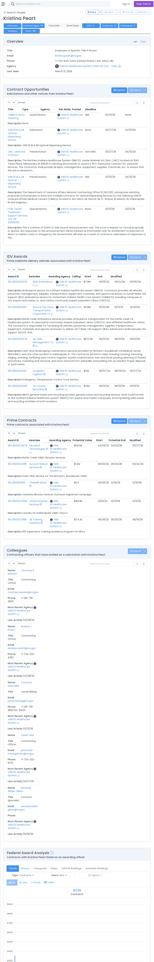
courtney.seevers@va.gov (60, 549)
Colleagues (128, 25)
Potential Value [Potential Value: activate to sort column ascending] (85, 413)
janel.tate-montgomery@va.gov (58, 580)
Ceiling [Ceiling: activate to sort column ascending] (98, 253)
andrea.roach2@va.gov (59, 557)
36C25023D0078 (17, 315)
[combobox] (59, 4)
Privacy (40, 957)
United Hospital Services (38, 476)
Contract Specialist (13, 567)
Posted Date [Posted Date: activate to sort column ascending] (96, 803)
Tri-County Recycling (41, 359)
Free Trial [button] (144, 4)
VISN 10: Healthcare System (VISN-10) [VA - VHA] (88, 66)
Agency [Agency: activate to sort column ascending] (57, 803)
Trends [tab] (13, 632)
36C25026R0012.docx (22, 890)
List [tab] (135, 41)
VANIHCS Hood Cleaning (22, 114)
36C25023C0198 (17, 492)
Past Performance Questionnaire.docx (20, 919)
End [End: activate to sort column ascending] (122, 253)
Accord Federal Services (38, 438)
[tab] (12, 646)
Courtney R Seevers (14, 550)
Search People (14, 12)
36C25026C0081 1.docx (23, 835)
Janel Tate (14, 578)
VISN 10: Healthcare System (57, 422)
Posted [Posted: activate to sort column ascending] (124, 109)
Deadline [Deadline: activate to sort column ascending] (138, 109)
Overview (12, 25)
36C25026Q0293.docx (23, 808)
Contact (19, 957)
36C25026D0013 (17, 283)
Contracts (109, 25)
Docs (31, 31)
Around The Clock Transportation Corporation (45, 285)
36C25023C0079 (17, 418)
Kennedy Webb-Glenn (15, 588)
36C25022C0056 (17, 474)
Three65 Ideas (37, 455)
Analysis (12, 31)
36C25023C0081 (17, 437)
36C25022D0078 (17, 258)
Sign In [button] (126, 4)
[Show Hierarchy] (119, 65)
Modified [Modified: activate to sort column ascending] (138, 253)
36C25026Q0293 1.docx (24, 863)
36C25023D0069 (17, 359)
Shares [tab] (25, 632)
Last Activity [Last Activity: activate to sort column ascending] (136, 543)
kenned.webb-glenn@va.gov (54, 588)
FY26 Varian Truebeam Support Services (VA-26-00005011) (26, 197)
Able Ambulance (39, 258)
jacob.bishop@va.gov (58, 566)
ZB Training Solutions (35, 494)
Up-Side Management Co (44, 315)
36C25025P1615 (16, 455)
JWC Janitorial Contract (22, 145)
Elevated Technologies (37, 420)
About (8, 957)
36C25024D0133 (17, 344)
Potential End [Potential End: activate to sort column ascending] (120, 413)
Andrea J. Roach (13, 559)
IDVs (91, 25)
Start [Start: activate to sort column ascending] (110, 253)
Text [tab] (143, 41)
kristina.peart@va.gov (68, 55)
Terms (30, 957)
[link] (143, 103)
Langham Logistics (40, 344)
